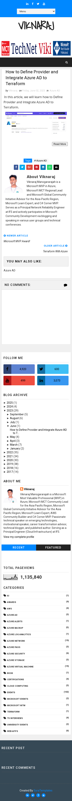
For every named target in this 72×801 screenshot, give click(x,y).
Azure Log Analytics (19, 634)
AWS (9, 608)
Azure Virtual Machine (20, 666)
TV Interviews (15, 718)
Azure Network (16, 641)
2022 (10, 452)
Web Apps (12, 731)
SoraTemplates (43, 790)
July (13, 422)
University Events (17, 725)
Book (10, 673)
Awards (11, 602)
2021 (10, 456)
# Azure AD (40, 160)
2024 (10, 406)
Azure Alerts (14, 621)
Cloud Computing (17, 686)
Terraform (13, 712)
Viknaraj (36, 25)
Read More (60, 144)
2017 (10, 471)
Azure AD (55, 90)
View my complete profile (18, 536)
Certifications (15, 679)
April (13, 440)
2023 (10, 410)
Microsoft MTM (16, 705)
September (17, 414)
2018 (10, 467)
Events (11, 692)
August (14, 418)
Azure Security (16, 654)
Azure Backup (15, 628)
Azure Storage (15, 660)
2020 (10, 460)
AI (8, 595)
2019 (10, 463)
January (15, 448)
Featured (53, 547)
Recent (19, 547)
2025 (10, 402)
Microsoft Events (17, 699)
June (13, 426)
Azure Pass (13, 647)
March (14, 444)
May (13, 436)
